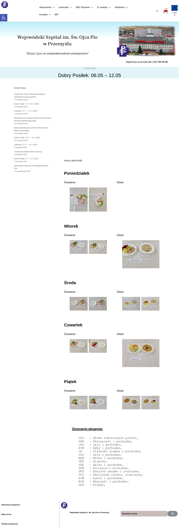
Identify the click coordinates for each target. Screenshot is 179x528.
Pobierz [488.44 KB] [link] (73, 160)
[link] (3, 17)
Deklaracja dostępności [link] (10, 505)
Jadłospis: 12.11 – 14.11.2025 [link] (25, 145)
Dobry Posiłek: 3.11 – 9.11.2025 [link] (26, 159)
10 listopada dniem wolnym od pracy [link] (28, 152)
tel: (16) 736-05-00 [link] (158, 62)
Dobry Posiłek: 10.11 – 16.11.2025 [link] (27, 138)
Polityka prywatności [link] (9, 524)
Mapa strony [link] (6, 514)
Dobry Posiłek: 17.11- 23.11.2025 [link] (26, 104)
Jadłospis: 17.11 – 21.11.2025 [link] (25, 111)
